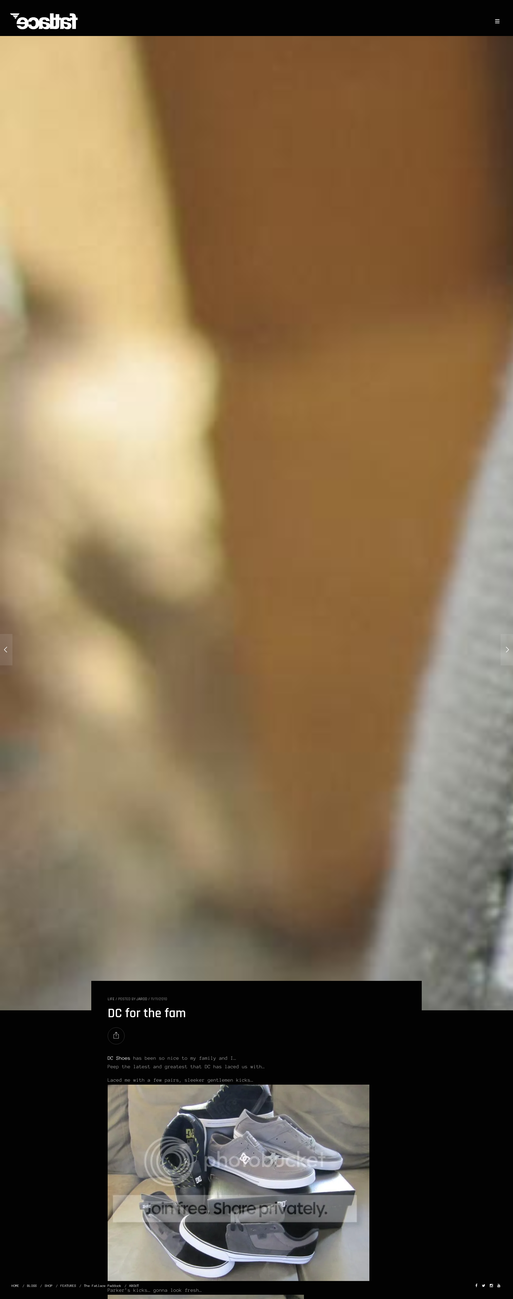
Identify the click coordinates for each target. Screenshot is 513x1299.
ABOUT (134, 1286)
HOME (15, 1286)
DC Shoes (120, 1058)
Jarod (141, 999)
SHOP (49, 1286)
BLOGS (32, 1286)
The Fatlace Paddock (102, 1286)
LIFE (111, 999)
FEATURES (68, 1286)
